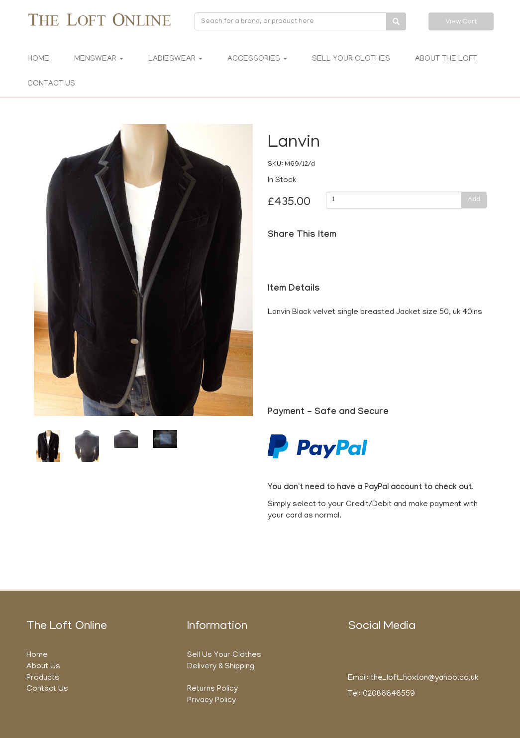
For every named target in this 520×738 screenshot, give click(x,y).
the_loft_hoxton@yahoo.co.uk (424, 678)
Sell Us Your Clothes (224, 655)
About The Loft (446, 59)
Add (474, 200)
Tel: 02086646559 (381, 694)
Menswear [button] (98, 59)
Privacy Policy (211, 700)
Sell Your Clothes (351, 59)
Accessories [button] (257, 59)
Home (38, 59)
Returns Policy (212, 689)
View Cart (461, 22)
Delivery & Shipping (220, 666)
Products (42, 678)
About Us (43, 666)
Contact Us (51, 84)
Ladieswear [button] (175, 59)
